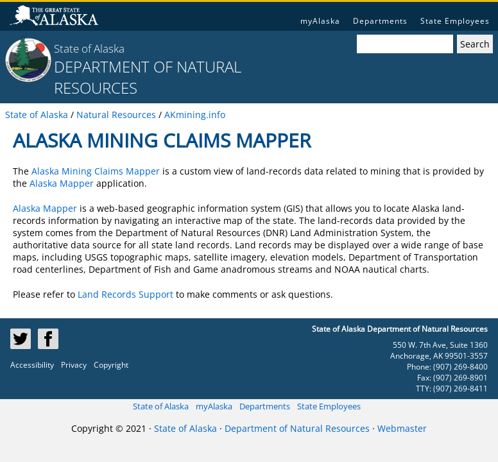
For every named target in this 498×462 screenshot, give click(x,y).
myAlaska (320, 20)
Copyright (111, 364)
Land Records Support (125, 294)
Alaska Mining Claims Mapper (95, 171)
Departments (380, 20)
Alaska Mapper (62, 183)
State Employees (455, 20)
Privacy (74, 364)
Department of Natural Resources (297, 428)
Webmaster (402, 428)
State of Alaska (89, 48)
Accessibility (32, 364)
